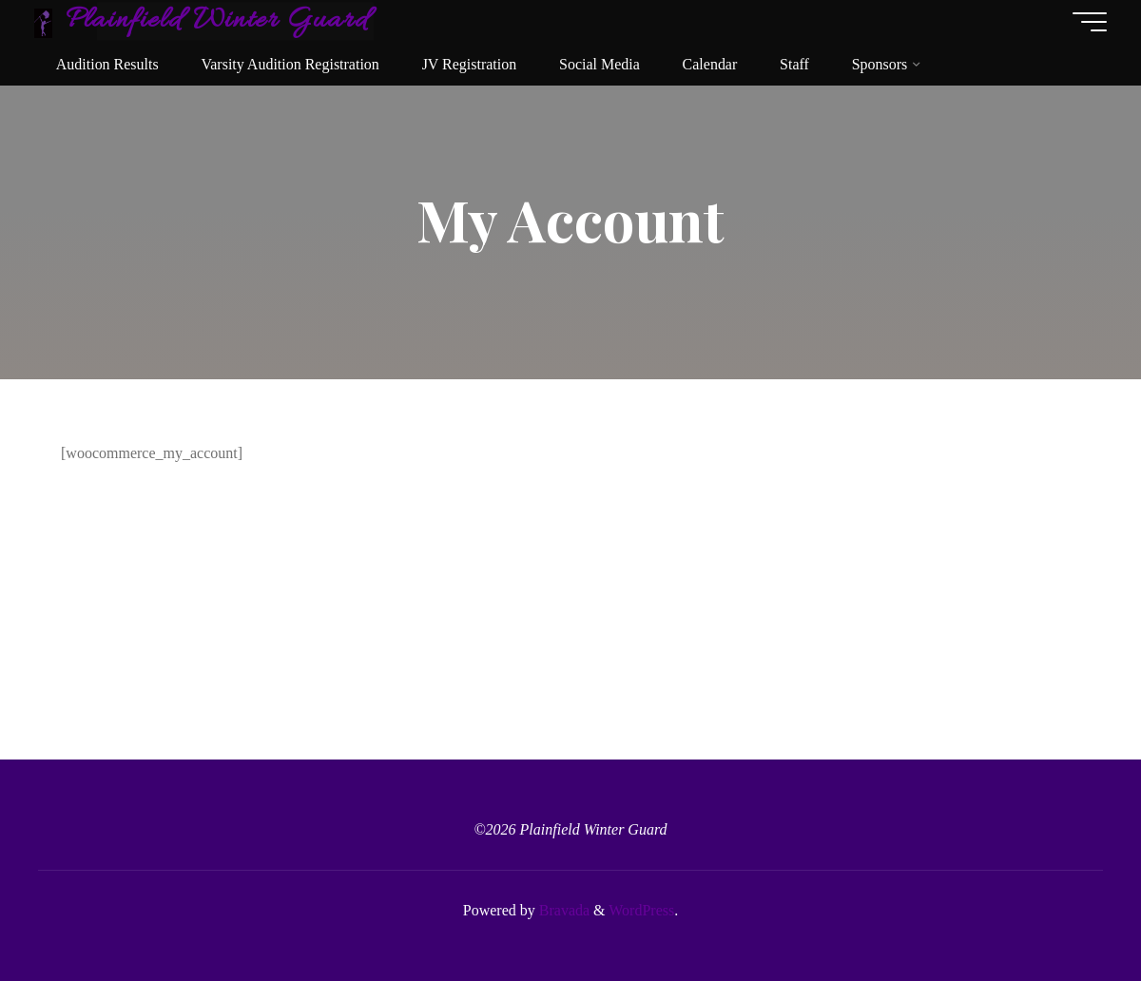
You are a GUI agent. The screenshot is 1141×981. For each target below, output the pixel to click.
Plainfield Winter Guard (220, 21)
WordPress (641, 910)
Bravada (562, 910)
